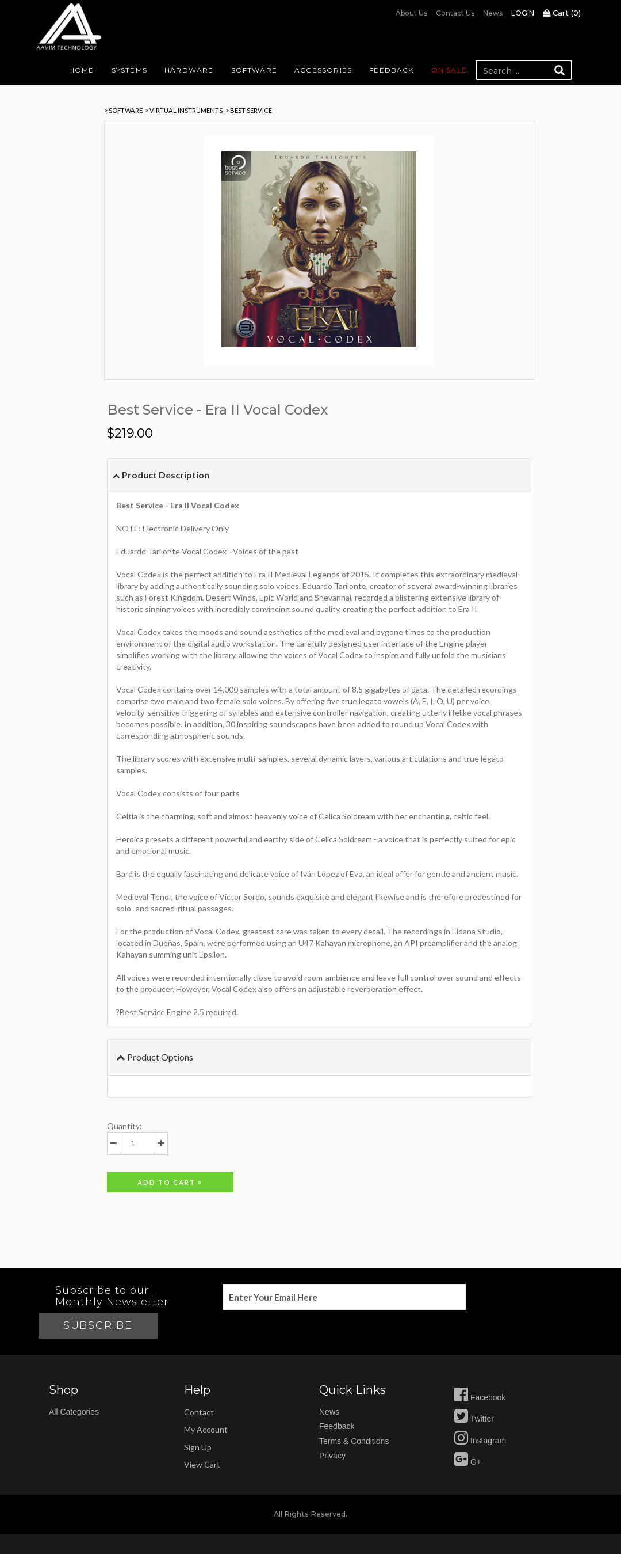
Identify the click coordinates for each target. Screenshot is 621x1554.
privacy (332, 1455)
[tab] (319, 475)
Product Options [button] (154, 1056)
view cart (202, 1464)
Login (522, 13)
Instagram (480, 1440)
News (493, 13)
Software (254, 70)
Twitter (474, 1418)
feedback (336, 1426)
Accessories (323, 70)
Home (81, 70)
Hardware (189, 70)
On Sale (449, 70)
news (329, 1411)
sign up (198, 1447)
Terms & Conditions (354, 1441)
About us (411, 13)
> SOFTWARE (123, 110)
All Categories (74, 1411)
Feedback (391, 70)
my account (206, 1429)
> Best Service (248, 110)
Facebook (479, 1397)
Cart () (562, 12)
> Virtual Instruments (184, 110)
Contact (199, 1412)
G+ (467, 1461)
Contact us (455, 13)
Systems (129, 70)
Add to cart (169, 1182)
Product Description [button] (161, 474)
